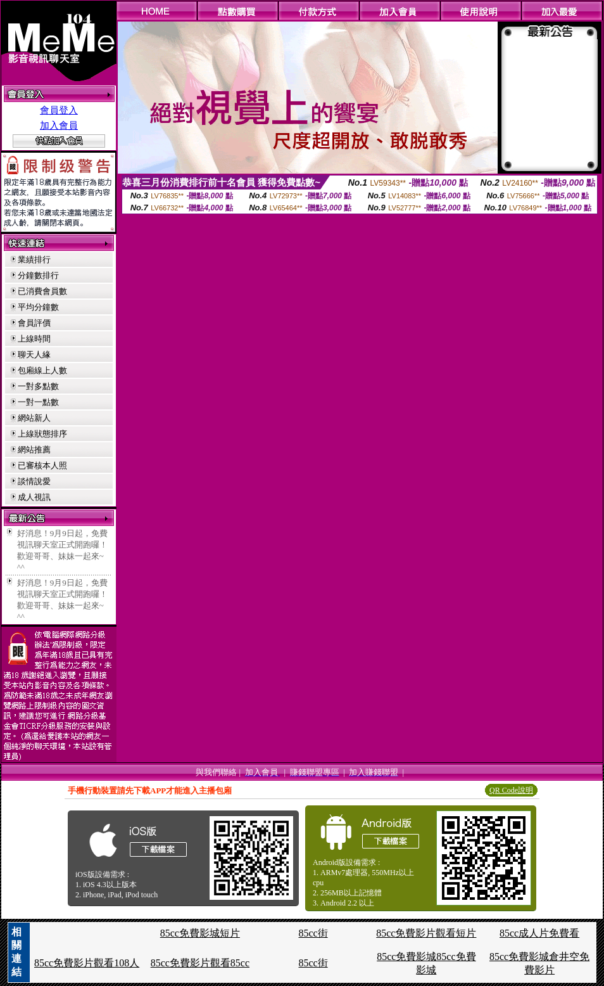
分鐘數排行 (38, 275)
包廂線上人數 (42, 370)
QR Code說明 (511, 790)
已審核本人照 (42, 465)
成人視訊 (34, 497)
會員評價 (34, 323)
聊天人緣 (34, 354)
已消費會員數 (42, 291)
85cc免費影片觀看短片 (426, 933)
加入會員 (59, 125)
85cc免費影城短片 (200, 933)
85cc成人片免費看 (539, 933)
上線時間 (34, 338)
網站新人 (34, 418)
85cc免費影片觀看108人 (86, 962)
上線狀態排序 (42, 434)
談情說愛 (34, 481)
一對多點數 (38, 386)
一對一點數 (38, 402)
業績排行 (34, 259)
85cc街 (312, 933)
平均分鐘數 (38, 307)
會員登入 (59, 110)
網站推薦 (34, 449)
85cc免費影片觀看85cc (200, 962)
